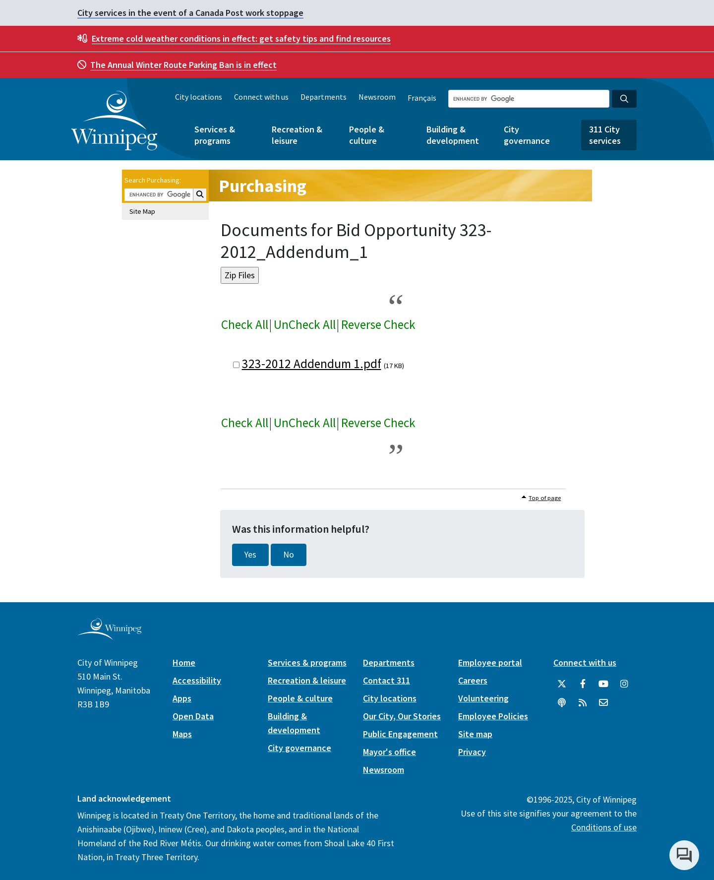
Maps (182, 734)
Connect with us (261, 97)
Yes (250, 554)
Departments (323, 97)
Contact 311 (386, 680)
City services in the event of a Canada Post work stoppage (190, 12)
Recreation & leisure (297, 135)
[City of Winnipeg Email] (603, 702)
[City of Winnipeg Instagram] (624, 684)
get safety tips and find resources (241, 38)
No (288, 554)
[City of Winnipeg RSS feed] (582, 702)
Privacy (472, 751)
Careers (472, 680)
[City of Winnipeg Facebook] (582, 684)
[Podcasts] (561, 702)
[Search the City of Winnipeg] (528, 99)
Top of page (545, 498)
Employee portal (490, 662)
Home (184, 662)
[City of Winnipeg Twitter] (561, 684)
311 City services (605, 135)
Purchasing (262, 186)
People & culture (366, 135)
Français (422, 98)
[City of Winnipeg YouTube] (603, 684)
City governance (527, 135)
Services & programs (214, 135)
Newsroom (377, 97)
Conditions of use (604, 827)
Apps (182, 698)
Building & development (452, 135)
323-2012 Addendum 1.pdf (311, 364)
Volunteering (483, 698)
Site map (475, 734)
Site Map (142, 211)
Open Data (193, 716)
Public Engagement (400, 734)
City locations (198, 97)
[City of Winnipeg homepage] (109, 635)
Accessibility (197, 680)
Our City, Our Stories (402, 716)
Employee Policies (493, 716)
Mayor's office (389, 751)
